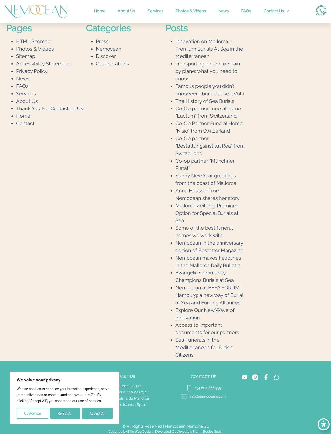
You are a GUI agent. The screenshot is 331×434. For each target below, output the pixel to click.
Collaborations (112, 64)
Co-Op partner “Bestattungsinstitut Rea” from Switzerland (210, 145)
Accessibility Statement (43, 64)
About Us (126, 11)
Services (155, 11)
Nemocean (108, 49)
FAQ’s (246, 11)
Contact (25, 123)
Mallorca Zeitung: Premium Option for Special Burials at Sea (207, 213)
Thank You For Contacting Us (49, 108)
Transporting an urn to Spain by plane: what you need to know (207, 71)
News (223, 11)
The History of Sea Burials (204, 101)
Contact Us (276, 11)
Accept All (97, 413)
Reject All (65, 413)
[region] (64, 398)
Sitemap (25, 56)
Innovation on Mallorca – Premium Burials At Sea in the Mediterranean (209, 48)
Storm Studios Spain (207, 431)
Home (99, 11)
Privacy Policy (32, 71)
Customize (32, 413)
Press (102, 41)
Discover (106, 56)
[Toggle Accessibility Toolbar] (324, 424)
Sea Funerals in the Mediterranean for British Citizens (204, 347)
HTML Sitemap (33, 41)
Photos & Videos (191, 11)
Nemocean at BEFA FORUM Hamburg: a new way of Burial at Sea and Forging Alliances (209, 295)
